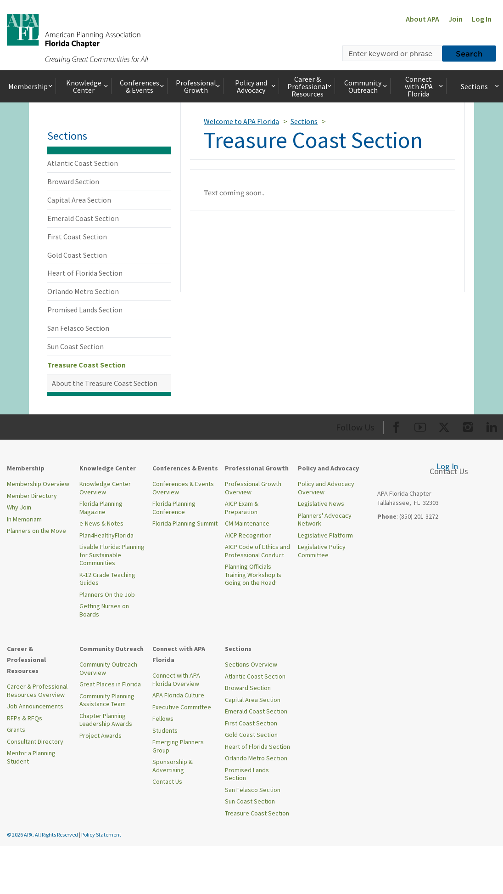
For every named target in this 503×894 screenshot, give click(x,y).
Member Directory (32, 496)
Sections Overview (251, 664)
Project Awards (100, 735)
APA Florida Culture (178, 695)
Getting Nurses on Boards (104, 610)
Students (165, 730)
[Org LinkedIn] (492, 425)
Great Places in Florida (110, 684)
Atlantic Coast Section (82, 163)
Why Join (19, 507)
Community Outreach (366, 86)
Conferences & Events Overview (183, 488)
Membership (31, 86)
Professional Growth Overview (253, 488)
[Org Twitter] (444, 425)
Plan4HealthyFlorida (106, 535)
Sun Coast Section (75, 346)
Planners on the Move (36, 530)
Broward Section (73, 181)
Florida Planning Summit (185, 523)
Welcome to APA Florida (241, 121)
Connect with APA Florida (425, 86)
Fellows (162, 718)
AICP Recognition (248, 535)
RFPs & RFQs (24, 718)
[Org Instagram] (468, 425)
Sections (480, 86)
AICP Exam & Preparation (241, 507)
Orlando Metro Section (83, 291)
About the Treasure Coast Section (104, 383)
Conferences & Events (143, 86)
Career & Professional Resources (310, 86)
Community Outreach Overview (108, 668)
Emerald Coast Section (83, 218)
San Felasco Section (78, 328)
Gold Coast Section (77, 255)
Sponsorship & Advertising (172, 766)
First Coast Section (77, 236)
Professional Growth (199, 86)
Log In (482, 18)
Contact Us (167, 781)
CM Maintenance (247, 523)
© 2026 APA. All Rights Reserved (43, 834)
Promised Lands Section (85, 309)
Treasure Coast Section (86, 364)
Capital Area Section (79, 199)
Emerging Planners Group (178, 746)
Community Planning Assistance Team (106, 700)
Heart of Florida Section (85, 272)
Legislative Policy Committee (322, 551)
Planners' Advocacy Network (325, 519)
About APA (422, 18)
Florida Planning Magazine (101, 507)
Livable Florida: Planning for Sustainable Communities (112, 555)
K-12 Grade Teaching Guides (107, 579)
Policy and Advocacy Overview (326, 488)
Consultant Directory (35, 741)
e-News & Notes (101, 523)
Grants (16, 729)
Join (455, 18)
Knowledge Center (88, 86)
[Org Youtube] (420, 425)
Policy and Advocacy (256, 86)
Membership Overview (38, 484)
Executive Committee (181, 707)
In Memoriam (24, 519)
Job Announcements (35, 706)
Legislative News (321, 503)
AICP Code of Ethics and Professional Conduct (257, 551)
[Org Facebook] (396, 425)
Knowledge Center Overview (105, 488)
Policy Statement (101, 834)
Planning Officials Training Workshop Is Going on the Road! (253, 574)
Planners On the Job (107, 594)
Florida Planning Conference (174, 507)
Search (469, 53)
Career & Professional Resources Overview (37, 690)
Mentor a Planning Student (31, 757)
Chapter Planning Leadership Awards (105, 720)
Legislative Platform (325, 535)
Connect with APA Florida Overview (176, 679)
